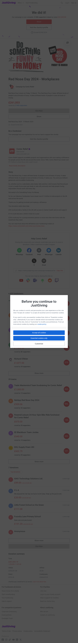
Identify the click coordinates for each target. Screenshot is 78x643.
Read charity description (17, 166)
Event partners (6, 615)
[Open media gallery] (39, 57)
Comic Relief (29, 87)
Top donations (15, 472)
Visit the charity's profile (39, 27)
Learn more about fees (39, 581)
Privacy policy (17, 631)
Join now (43, 591)
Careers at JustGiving (47, 615)
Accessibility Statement (42, 631)
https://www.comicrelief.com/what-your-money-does (26, 226)
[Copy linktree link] (42, 281)
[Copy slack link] (28, 280)
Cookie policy (28, 631)
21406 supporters (21, 105)
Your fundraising (7, 598)
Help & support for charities (49, 598)
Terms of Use (6, 631)
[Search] (61, 3)
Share (39, 22)
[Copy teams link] (35, 280)
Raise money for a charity (10, 591)
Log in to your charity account (50, 594)
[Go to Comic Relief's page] (11, 151)
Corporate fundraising (9, 611)
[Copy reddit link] (50, 280)
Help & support (7, 601)
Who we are (44, 611)
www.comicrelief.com (23, 154)
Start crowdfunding (8, 594)
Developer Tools (7, 618)
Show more (41, 373)
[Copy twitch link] (57, 280)
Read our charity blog (47, 601)
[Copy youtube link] (21, 280)
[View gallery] (67, 42)
